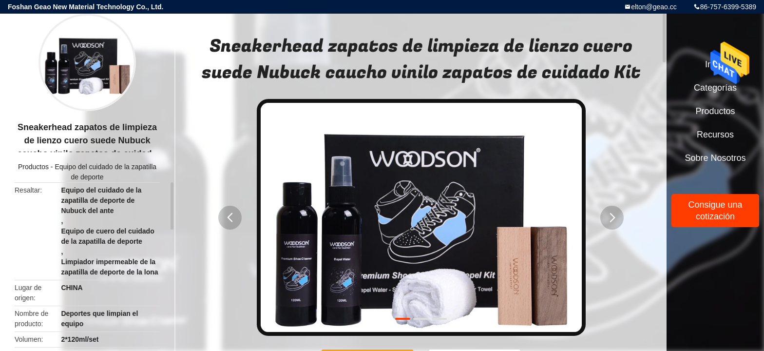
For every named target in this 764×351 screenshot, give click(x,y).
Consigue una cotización (715, 210)
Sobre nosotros (715, 158)
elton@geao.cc (654, 7)
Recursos (715, 134)
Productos (33, 167)
